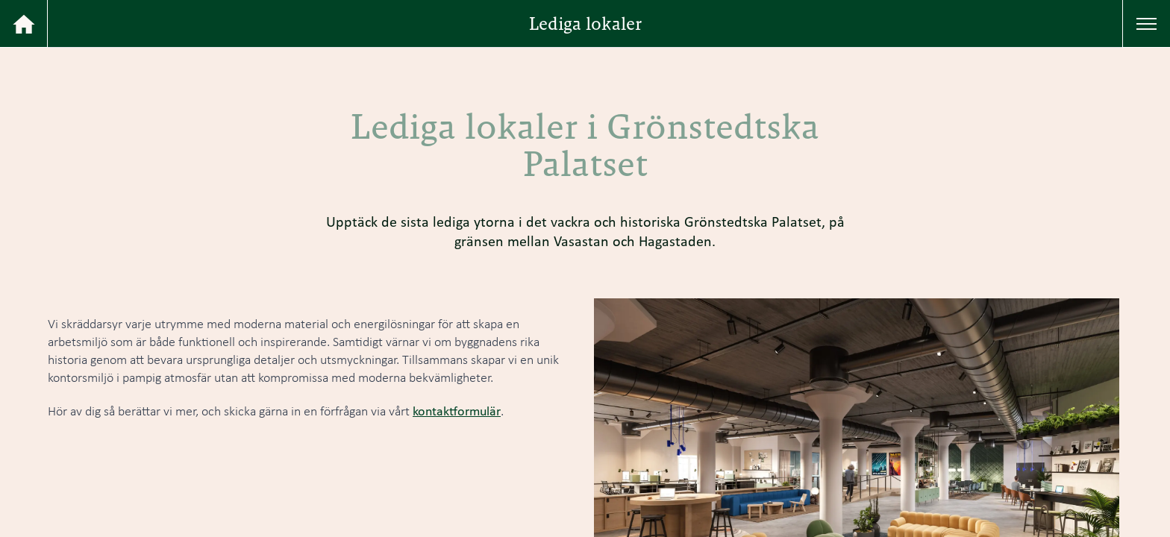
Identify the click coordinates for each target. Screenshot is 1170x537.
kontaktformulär (457, 411)
